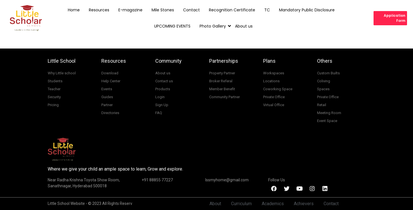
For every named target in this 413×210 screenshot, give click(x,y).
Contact (191, 10)
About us (244, 26)
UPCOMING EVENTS (172, 26)
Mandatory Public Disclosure (307, 10)
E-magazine (130, 10)
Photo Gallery (214, 26)
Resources (99, 10)
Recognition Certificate (232, 10)
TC (267, 10)
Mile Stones (163, 10)
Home (74, 10)
